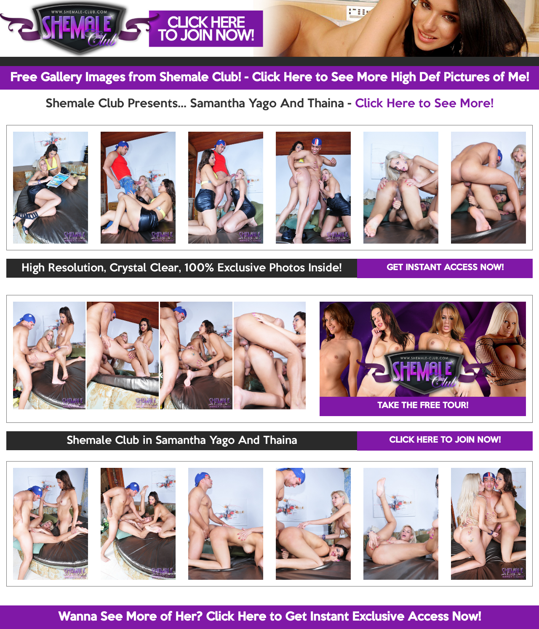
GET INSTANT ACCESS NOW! (445, 268)
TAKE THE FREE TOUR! (422, 406)
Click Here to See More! (424, 103)
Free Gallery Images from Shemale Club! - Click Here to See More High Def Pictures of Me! (269, 77)
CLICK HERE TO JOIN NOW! (445, 440)
